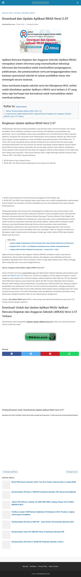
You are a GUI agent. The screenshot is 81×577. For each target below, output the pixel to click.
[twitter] (30, 354)
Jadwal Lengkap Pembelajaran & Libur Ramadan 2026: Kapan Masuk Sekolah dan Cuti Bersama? (42, 243)
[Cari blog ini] (77, 2)
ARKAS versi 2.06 (17, 276)
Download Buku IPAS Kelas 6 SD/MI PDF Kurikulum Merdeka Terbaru (37, 542)
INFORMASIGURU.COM (43, 574)
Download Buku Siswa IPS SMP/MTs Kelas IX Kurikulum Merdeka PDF (37, 532)
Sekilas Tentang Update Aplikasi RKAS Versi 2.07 (24, 111)
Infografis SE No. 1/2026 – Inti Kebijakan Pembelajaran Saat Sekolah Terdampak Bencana (39, 246)
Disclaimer (33, 566)
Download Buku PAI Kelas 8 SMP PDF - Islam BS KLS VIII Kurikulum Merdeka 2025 (42, 522)
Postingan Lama (72, 472)
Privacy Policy (42, 566)
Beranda (25, 566)
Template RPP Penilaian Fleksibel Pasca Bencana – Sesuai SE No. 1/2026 (34, 249)
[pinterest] (50, 354)
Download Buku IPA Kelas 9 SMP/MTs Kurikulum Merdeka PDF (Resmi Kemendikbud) (43, 492)
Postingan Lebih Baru (10, 472)
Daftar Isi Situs (53, 566)
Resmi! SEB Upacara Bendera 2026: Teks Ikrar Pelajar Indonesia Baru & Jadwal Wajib (43, 482)
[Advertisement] (40, 180)
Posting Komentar (32, 24)
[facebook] (11, 354)
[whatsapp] (69, 354)
